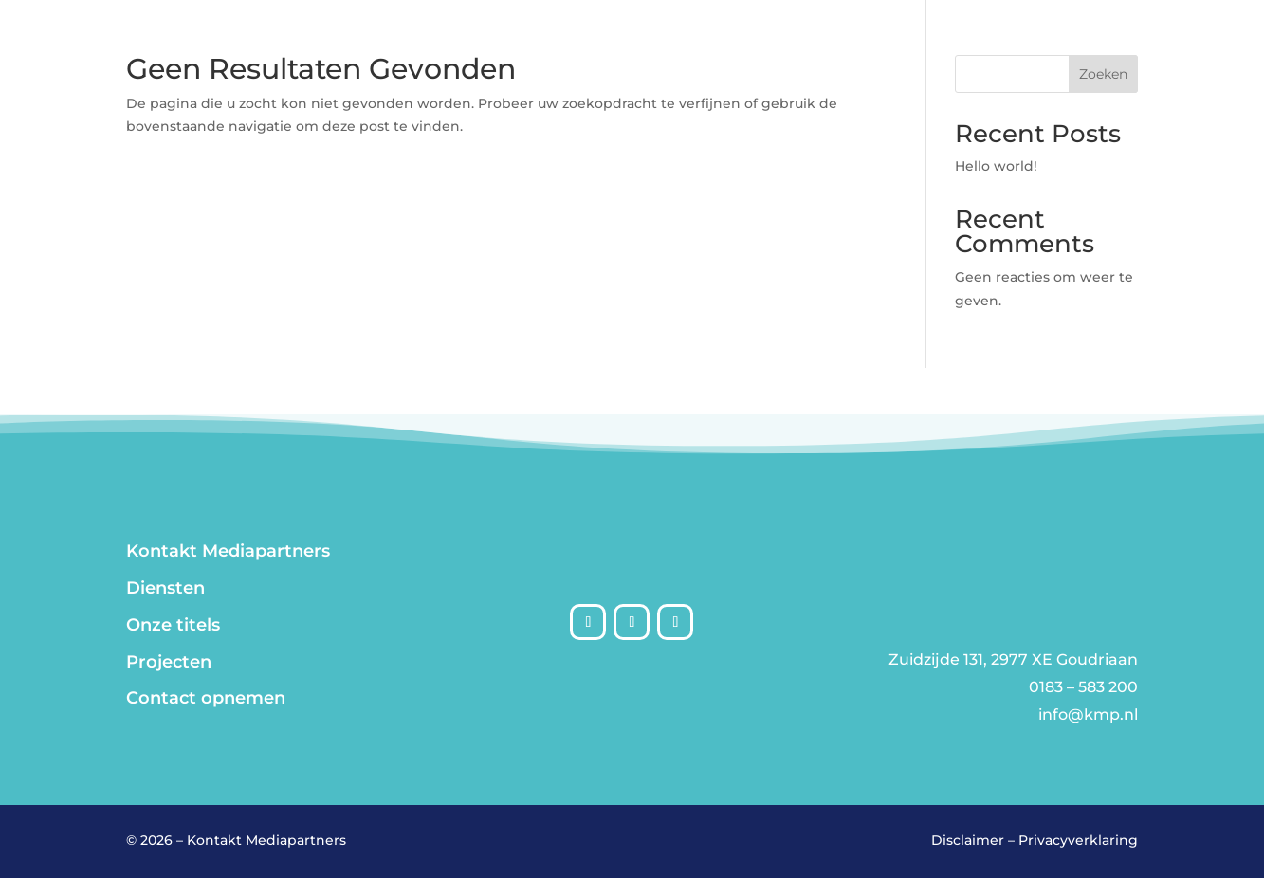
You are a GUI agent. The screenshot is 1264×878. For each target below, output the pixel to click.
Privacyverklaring (1078, 840)
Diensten (165, 587)
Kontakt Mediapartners (228, 550)
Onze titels (173, 624)
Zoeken (1103, 73)
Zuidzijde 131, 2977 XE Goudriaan (1013, 659)
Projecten (168, 661)
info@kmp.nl (1088, 714)
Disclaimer (967, 840)
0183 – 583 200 (1083, 687)
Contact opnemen (205, 697)
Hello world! (996, 165)
